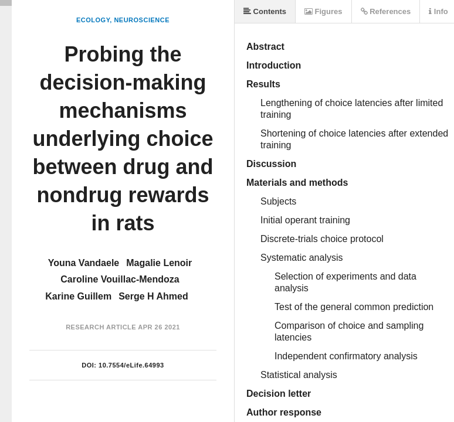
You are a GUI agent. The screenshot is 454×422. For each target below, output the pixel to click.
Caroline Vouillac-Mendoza (119, 279)
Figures (323, 11)
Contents (264, 11)
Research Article (101, 327)
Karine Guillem (78, 296)
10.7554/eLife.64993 (131, 365)
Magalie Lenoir (159, 263)
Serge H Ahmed (153, 296)
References (386, 11)
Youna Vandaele (84, 263)
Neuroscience (142, 19)
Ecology (93, 19)
